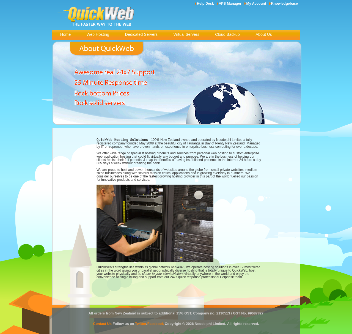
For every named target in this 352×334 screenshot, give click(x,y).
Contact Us (102, 323)
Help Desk (205, 3)
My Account (256, 3)
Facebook (155, 323)
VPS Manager (230, 3)
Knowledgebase (284, 3)
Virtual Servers (186, 34)
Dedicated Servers (141, 34)
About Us (263, 34)
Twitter (140, 323)
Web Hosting (98, 34)
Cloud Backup (227, 34)
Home (65, 34)
